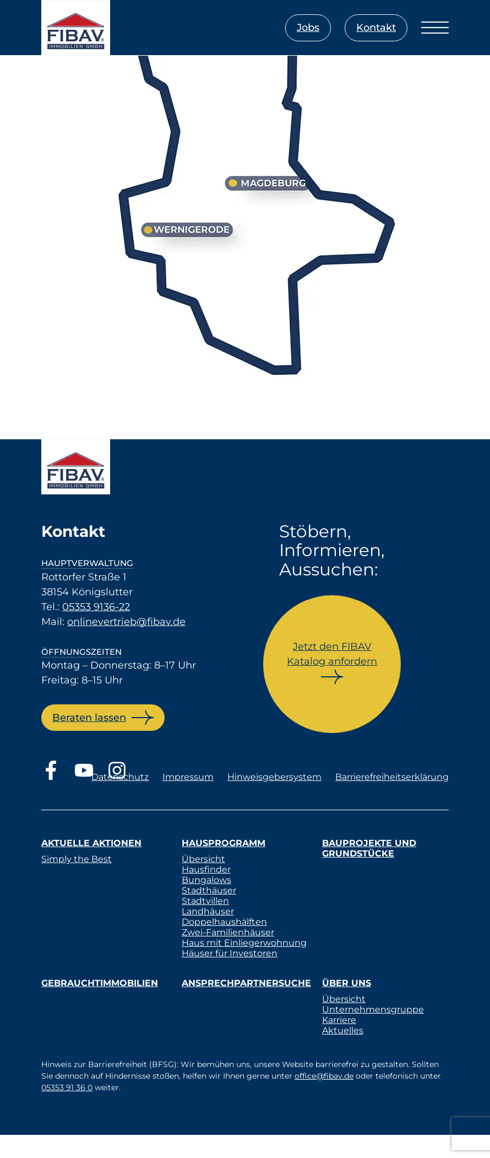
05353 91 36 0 (66, 1087)
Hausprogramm (223, 843)
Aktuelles (342, 1030)
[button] (24, 1133)
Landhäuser (208, 911)
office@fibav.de (324, 1076)
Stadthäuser (209, 890)
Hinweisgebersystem (274, 777)
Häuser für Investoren (229, 953)
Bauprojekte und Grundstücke (369, 848)
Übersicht (203, 859)
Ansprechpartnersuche (246, 983)
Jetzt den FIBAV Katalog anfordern (332, 653)
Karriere (339, 1020)
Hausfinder (206, 869)
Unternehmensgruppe (373, 1009)
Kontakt (376, 27)
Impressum (188, 777)
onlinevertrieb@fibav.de (126, 622)
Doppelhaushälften (224, 922)
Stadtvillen (205, 901)
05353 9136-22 (96, 607)
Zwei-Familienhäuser (228, 932)
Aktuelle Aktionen (91, 843)
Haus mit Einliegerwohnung (244, 943)
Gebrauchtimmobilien (99, 983)
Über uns (346, 983)
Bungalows (206, 880)
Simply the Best (76, 859)
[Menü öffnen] (435, 27)
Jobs (308, 27)
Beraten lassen (89, 718)
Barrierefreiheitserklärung (392, 777)
